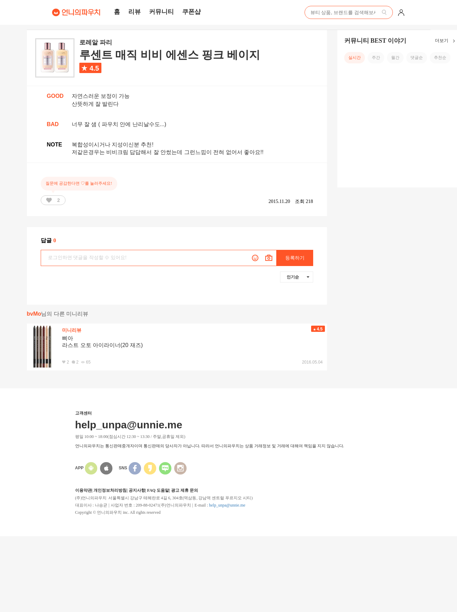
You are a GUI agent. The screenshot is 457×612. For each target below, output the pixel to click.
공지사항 (137, 490)
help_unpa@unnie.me (227, 505)
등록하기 (295, 258)
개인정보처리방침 (110, 490)
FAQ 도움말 (158, 490)
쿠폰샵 (191, 11)
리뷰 (134, 11)
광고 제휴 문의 (184, 490)
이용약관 (83, 490)
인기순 (298, 277)
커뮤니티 (161, 11)
